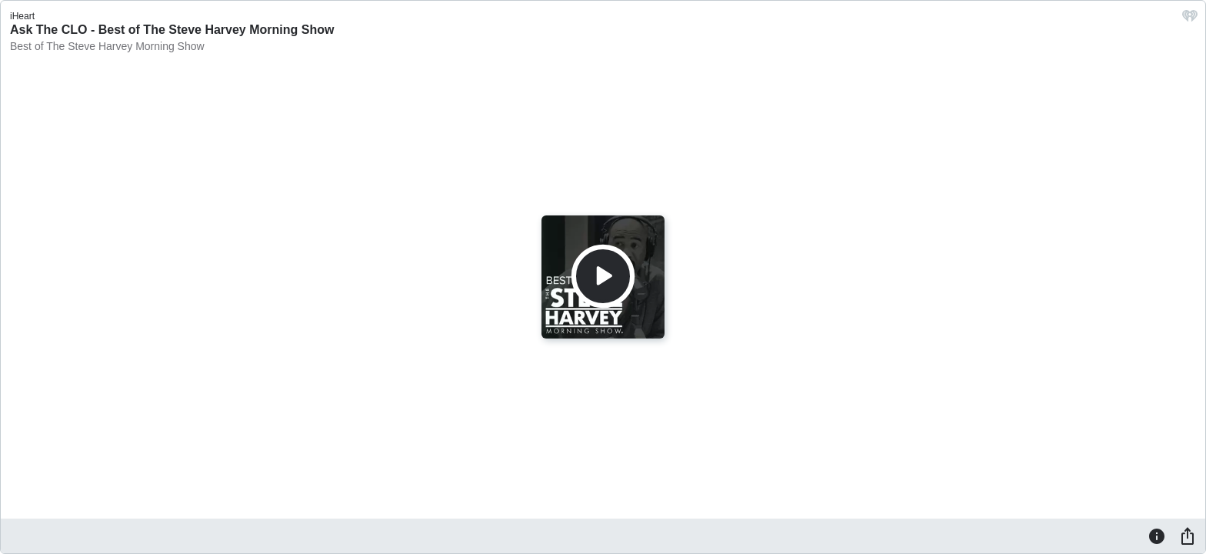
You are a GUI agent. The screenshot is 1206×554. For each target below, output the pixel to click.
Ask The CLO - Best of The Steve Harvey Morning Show (172, 29)
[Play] (603, 276)
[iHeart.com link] (1190, 19)
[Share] (1187, 535)
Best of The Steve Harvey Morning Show (107, 46)
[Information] (1156, 535)
